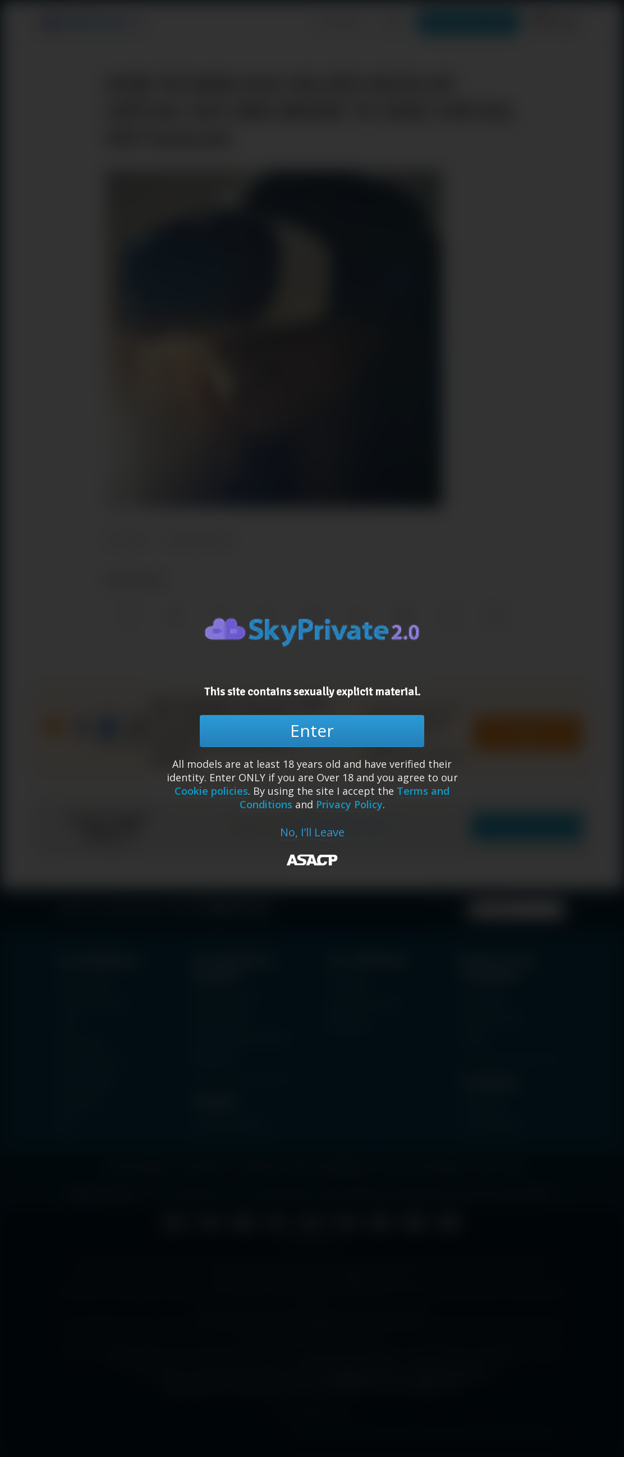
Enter (312, 730)
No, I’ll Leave (312, 832)
